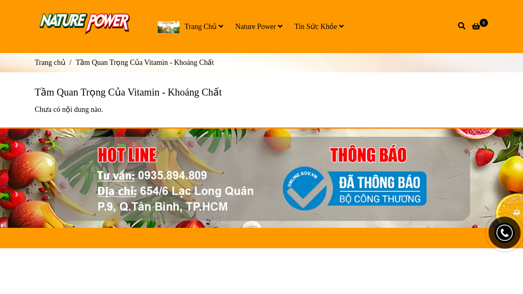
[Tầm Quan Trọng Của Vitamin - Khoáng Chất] (87, 26)
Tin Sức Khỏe (319, 26)
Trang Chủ (190, 27)
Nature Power (258, 26)
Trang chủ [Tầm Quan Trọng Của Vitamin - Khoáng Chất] (50, 62)
